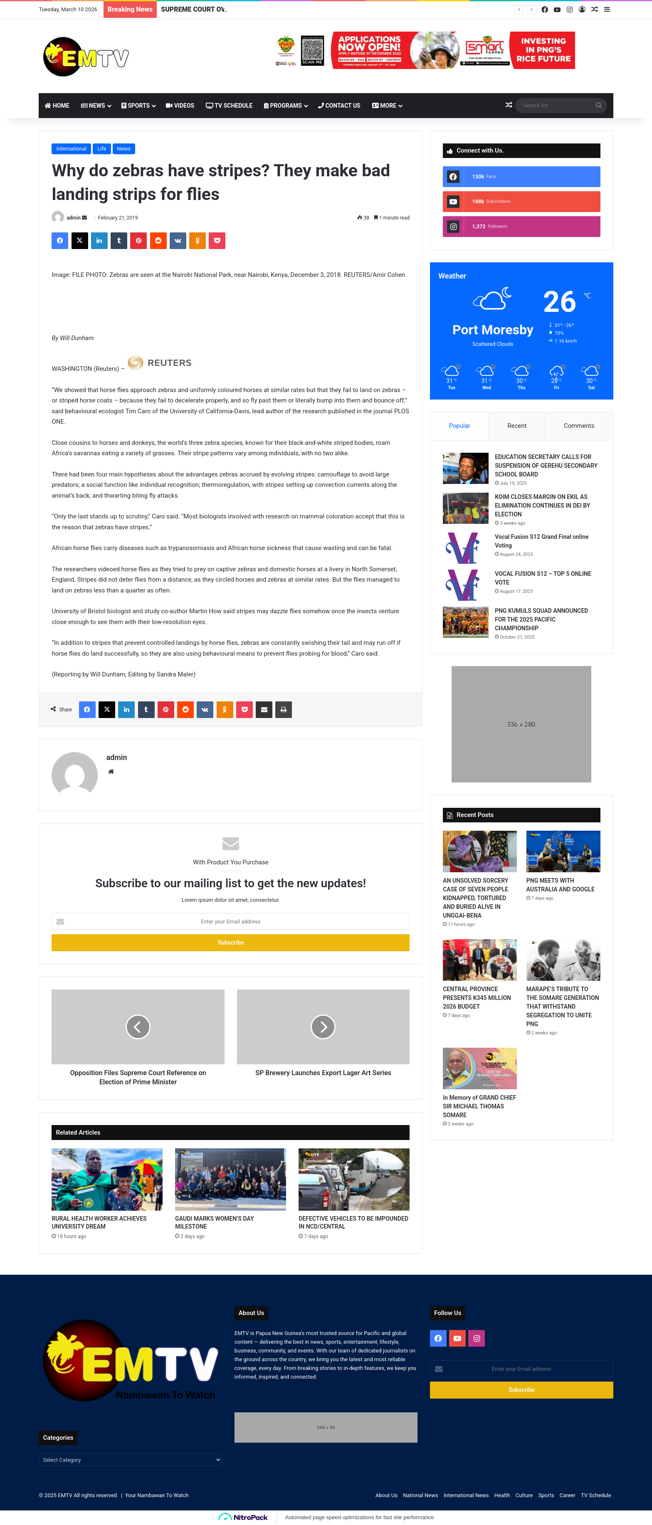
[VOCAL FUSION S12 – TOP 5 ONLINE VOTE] (466, 585)
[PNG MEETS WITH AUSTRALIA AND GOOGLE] (563, 851)
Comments (579, 425)
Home (56, 105)
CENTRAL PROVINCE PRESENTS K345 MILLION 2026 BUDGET (477, 998)
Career (567, 1495)
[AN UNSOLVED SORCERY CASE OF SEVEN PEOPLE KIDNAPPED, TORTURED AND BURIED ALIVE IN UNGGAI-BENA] (480, 851)
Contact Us (339, 105)
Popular (459, 425)
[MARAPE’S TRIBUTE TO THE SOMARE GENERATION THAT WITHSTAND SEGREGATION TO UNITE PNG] (563, 960)
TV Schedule (229, 105)
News (93, 105)
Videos (180, 105)
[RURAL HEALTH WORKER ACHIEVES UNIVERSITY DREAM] (107, 1179)
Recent (516, 425)
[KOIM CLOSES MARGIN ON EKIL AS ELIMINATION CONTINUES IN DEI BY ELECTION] (466, 508)
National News (420, 1495)
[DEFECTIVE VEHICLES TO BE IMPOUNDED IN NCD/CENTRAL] (354, 1179)
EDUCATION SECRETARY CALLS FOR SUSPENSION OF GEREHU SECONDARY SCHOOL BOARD (546, 466)
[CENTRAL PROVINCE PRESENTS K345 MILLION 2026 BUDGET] (480, 960)
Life (101, 149)
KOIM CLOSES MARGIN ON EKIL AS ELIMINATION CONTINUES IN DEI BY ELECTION (542, 506)
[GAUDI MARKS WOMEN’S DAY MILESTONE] (230, 1179)
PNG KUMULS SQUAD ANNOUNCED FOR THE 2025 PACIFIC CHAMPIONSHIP (541, 619)
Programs (283, 105)
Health (502, 1495)
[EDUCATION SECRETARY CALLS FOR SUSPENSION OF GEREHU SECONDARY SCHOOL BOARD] (466, 468)
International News (466, 1495)
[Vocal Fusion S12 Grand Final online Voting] (466, 548)
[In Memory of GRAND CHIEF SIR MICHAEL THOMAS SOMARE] (480, 1068)
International (71, 149)
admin (73, 218)
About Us (386, 1495)
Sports (135, 105)
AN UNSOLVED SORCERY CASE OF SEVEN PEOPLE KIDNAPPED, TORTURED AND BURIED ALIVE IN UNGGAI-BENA (475, 898)
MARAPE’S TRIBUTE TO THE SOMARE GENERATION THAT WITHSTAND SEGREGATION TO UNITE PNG (562, 1006)
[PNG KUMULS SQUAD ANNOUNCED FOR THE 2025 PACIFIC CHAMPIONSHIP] (466, 622)
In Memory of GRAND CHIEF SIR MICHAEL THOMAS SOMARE (479, 1106)
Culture (524, 1495)
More (384, 105)
